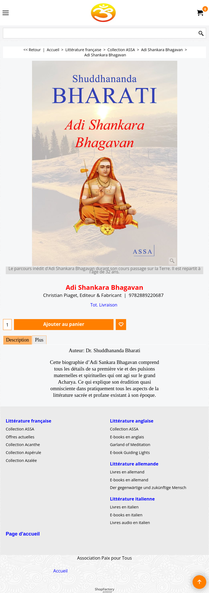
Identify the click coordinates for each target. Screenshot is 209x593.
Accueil (60, 571)
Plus (39, 340)
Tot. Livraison (103, 305)
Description (17, 340)
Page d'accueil (23, 534)
